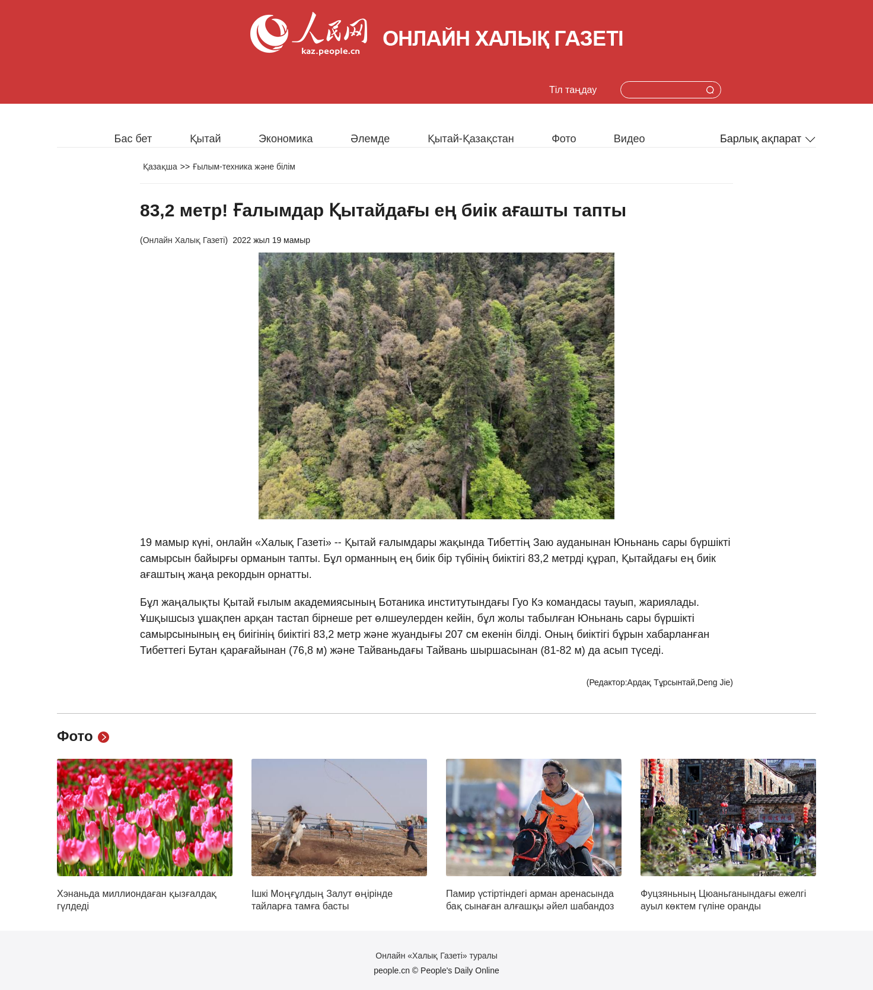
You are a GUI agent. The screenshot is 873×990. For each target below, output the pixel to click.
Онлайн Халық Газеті (184, 240)
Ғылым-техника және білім (244, 166)
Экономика (286, 139)
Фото (564, 139)
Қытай (205, 139)
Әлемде (370, 139)
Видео (629, 139)
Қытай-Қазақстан (471, 139)
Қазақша (160, 166)
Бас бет (133, 139)
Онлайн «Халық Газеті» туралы (436, 955)
